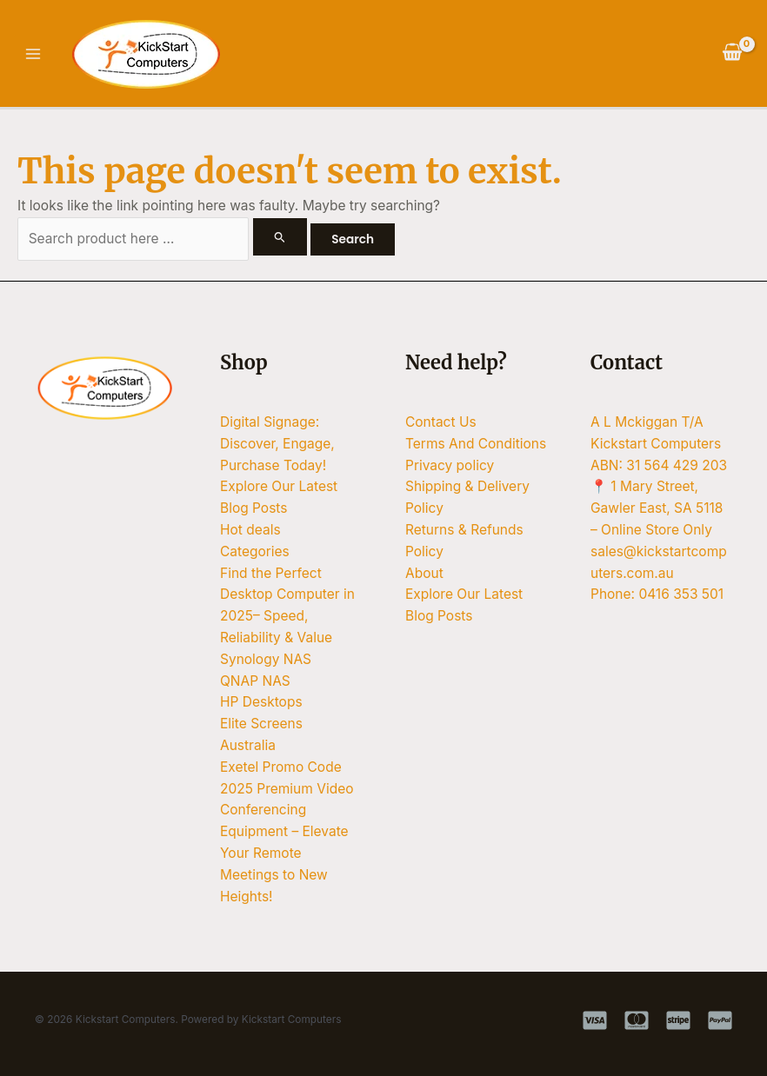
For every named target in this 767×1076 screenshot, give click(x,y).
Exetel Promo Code (281, 767)
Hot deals (250, 529)
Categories (255, 551)
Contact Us (441, 422)
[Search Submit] (280, 237)
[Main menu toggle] (32, 53)
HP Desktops (261, 702)
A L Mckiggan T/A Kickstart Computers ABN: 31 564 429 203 (658, 444)
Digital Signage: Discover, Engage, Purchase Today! (277, 444)
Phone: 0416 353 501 (657, 594)
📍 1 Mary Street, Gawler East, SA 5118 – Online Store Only (656, 508)
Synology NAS (265, 659)
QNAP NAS (255, 681)
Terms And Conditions (475, 443)
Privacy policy (449, 465)
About (424, 573)
